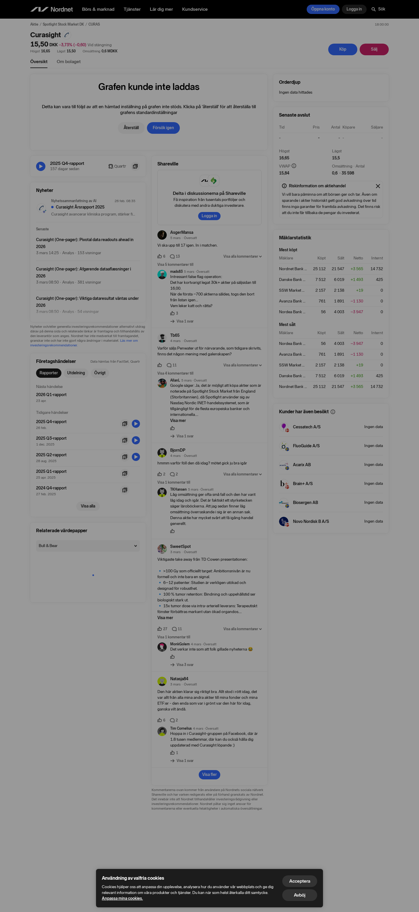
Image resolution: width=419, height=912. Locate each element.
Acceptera (299, 881)
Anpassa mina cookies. (122, 898)
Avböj (300, 895)
